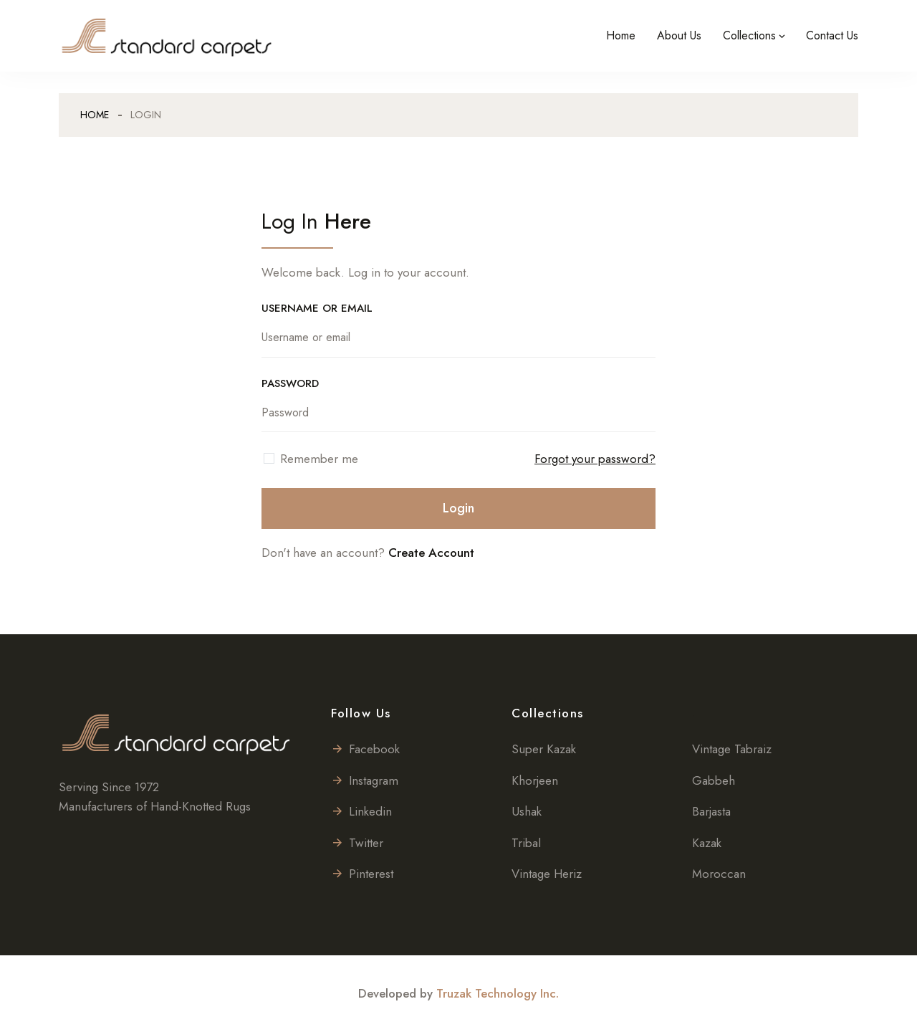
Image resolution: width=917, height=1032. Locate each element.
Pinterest (362, 873)
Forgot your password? (595, 458)
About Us (679, 35)
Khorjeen (535, 780)
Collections (749, 35)
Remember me (319, 458)
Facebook (365, 749)
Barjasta (711, 811)
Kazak (706, 842)
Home (620, 35)
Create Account (431, 552)
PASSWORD (290, 383)
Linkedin (361, 811)
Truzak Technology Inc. (497, 993)
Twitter (357, 842)
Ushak (527, 811)
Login (458, 508)
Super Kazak (544, 749)
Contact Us (832, 35)
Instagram (364, 780)
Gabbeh (713, 780)
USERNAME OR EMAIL (317, 308)
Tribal (526, 842)
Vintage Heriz (547, 873)
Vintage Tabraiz (732, 749)
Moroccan (719, 873)
